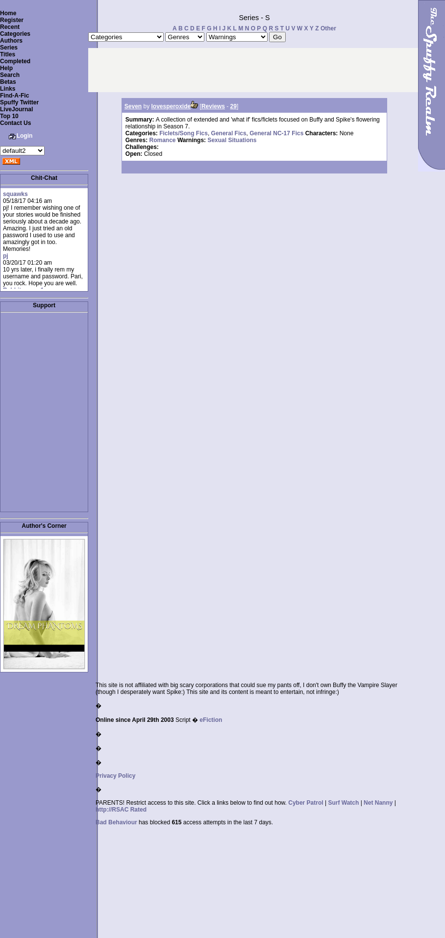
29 (233, 106)
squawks (15, 194)
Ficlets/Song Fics (183, 133)
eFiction (210, 719)
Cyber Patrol (305, 802)
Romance (162, 140)
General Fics (229, 133)
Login (25, 135)
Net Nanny (378, 802)
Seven (133, 106)
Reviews (213, 106)
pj (5, 255)
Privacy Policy (115, 775)
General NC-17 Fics (276, 133)
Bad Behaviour (116, 822)
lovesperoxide (171, 106)
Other (328, 28)
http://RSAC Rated (121, 809)
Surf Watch (343, 802)
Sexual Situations (231, 140)
